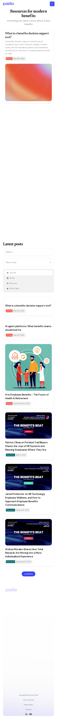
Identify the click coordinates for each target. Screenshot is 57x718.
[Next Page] (28, 573)
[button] (52, 4)
